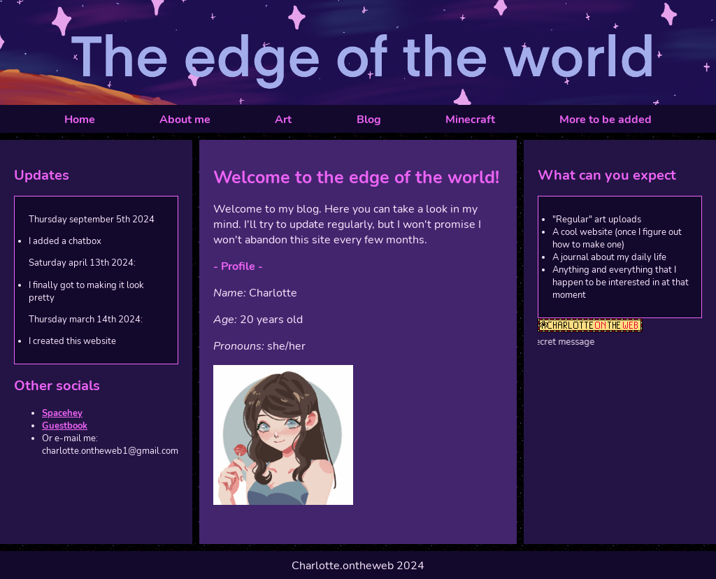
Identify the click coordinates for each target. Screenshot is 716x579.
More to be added (605, 119)
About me (184, 119)
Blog (369, 119)
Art (283, 119)
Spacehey (62, 413)
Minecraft (470, 119)
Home (79, 119)
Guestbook (64, 426)
